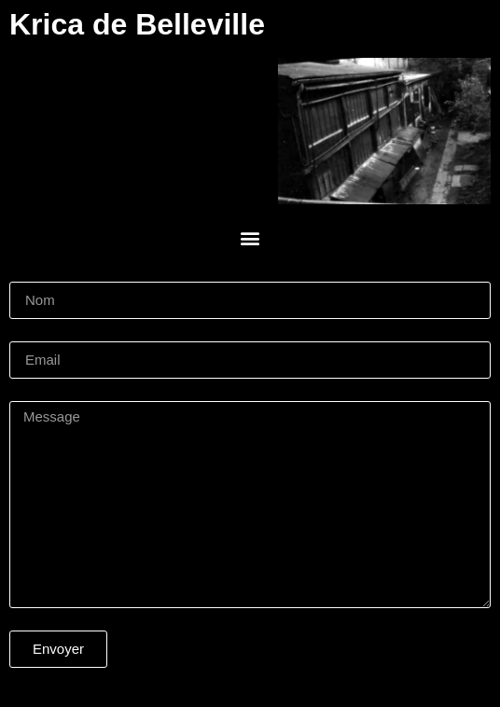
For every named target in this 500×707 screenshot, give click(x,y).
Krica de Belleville (137, 24)
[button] (250, 238)
